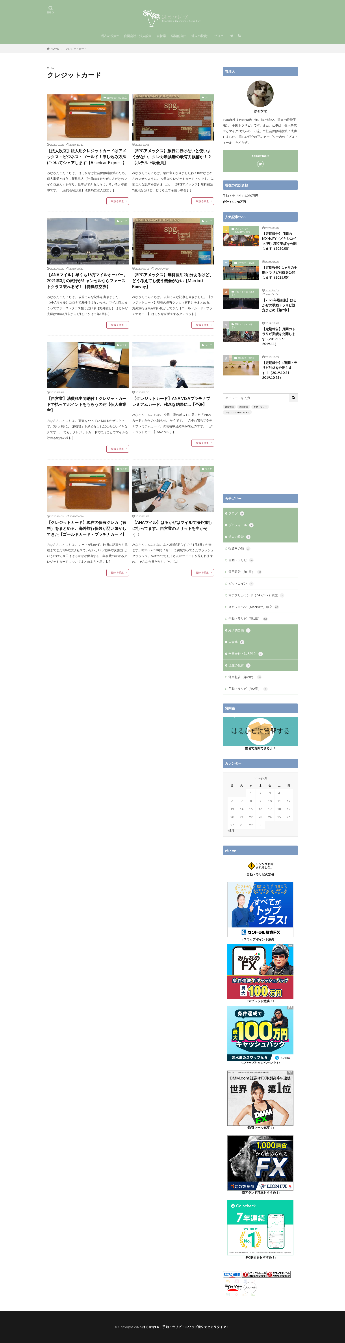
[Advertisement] (260, 454)
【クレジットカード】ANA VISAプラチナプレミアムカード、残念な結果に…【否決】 (171, 401)
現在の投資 (109, 36)
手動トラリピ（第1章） (243, 326)
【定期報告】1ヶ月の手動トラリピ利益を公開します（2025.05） (279, 272)
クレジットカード (76, 48)
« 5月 (230, 830)
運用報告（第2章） (247, 262)
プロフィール (241, 525)
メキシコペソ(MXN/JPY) (237, 412)
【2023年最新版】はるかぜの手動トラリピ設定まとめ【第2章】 (279, 305)
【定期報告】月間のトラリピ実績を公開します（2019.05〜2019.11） (278, 336)
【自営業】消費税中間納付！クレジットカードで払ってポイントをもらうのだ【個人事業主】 (86, 404)
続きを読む (117, 201)
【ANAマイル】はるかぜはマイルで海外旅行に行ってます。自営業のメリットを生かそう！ (172, 528)
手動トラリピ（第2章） (243, 293)
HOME (55, 48)
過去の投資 (199, 36)
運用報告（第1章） (247, 358)
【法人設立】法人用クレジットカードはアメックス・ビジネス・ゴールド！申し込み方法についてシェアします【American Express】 (86, 156)
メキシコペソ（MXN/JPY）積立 (241, 230)
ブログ (218, 36)
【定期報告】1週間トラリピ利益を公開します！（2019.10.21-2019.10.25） (279, 370)
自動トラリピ (241, 560)
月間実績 (229, 406)
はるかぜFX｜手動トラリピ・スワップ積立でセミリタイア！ (186, 1327)
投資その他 (239, 548)
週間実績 (243, 406)
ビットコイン (241, 583)
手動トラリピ (260, 406)
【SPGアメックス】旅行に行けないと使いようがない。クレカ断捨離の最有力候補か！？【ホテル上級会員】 (171, 156)
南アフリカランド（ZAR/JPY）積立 (256, 595)
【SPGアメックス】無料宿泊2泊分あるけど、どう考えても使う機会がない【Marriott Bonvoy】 (172, 280)
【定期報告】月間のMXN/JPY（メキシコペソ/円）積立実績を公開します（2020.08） (279, 241)
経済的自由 (178, 36)
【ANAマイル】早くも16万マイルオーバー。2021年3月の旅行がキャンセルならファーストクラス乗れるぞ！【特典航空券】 (87, 280)
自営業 (161, 36)
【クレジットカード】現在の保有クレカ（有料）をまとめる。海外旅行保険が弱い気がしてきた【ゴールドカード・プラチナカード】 (86, 528)
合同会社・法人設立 (138, 36)
